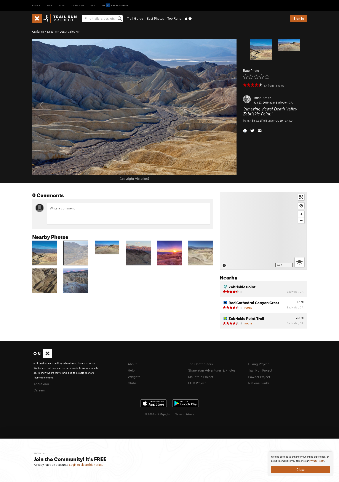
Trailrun (77, 5)
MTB (49, 5)
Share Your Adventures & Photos (211, 370)
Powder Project (259, 377)
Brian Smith (262, 98)
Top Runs (174, 18)
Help (131, 370)
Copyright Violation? (134, 178)
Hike (62, 5)
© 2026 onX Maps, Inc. (158, 414)
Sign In (298, 18)
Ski (93, 5)
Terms (178, 414)
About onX (41, 384)
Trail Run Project (260, 370)
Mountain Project (200, 377)
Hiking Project (258, 364)
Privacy (190, 414)
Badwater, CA (284, 102)
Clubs (132, 383)
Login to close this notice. (86, 464)
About (132, 364)
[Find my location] (301, 206)
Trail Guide (135, 18)
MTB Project (197, 383)
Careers (39, 390)
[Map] (263, 230)
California (38, 31)
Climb (36, 5)
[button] (245, 130)
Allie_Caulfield (258, 120)
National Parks (258, 383)
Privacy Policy (316, 461)
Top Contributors (200, 364)
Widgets (134, 377)
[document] (300, 464)
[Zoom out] (301, 220)
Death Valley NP (70, 31)
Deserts (52, 31)
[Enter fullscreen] (301, 197)
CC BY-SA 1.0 (284, 120)
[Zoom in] (301, 214)
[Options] (299, 262)
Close (300, 469)
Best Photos (155, 18)
